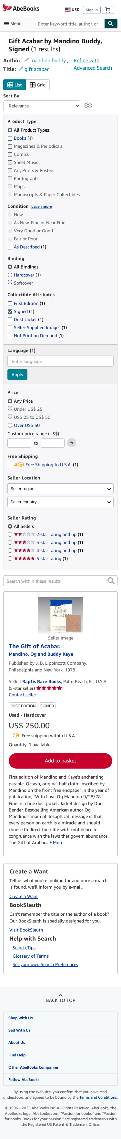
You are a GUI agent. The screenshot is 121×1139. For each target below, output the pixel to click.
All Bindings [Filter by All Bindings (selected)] (23, 266)
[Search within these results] (60, 580)
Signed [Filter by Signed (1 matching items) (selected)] (20, 311)
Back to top (60, 1000)
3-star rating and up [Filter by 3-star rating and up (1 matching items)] (48, 542)
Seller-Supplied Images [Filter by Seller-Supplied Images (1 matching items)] (37, 327)
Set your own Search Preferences (45, 964)
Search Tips (24, 947)
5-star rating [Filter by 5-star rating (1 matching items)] (41, 558)
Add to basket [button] (60, 760)
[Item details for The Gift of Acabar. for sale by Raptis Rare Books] (60, 615)
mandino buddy (48, 60)
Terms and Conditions (98, 1097)
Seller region (22, 488)
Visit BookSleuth (26, 929)
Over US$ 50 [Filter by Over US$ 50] (24, 425)
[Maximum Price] (53, 443)
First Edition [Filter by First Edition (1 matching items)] (26, 303)
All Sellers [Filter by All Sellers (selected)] (24, 526)
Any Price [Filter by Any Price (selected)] (20, 401)
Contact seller (22, 694)
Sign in (92, 9)
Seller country (23, 501)
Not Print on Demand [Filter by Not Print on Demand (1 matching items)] (35, 335)
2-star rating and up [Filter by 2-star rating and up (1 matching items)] (48, 534)
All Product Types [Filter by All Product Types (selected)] (28, 130)
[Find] (111, 23)
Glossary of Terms (31, 956)
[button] (111, 580)
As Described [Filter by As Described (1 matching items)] (26, 246)
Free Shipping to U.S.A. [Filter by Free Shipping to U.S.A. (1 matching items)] (42, 464)
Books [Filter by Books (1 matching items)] (20, 138)
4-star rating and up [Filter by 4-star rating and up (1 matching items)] (48, 550)
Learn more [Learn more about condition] (41, 206)
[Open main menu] (14, 23)
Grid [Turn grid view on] (37, 85)
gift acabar (37, 69)
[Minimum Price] (19, 443)
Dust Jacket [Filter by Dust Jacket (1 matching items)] (25, 319)
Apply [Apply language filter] (17, 374)
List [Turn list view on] (14, 85)
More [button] (58, 842)
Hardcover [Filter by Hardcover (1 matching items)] (24, 274)
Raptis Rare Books (41, 681)
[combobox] (69, 23)
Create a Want (23, 896)
